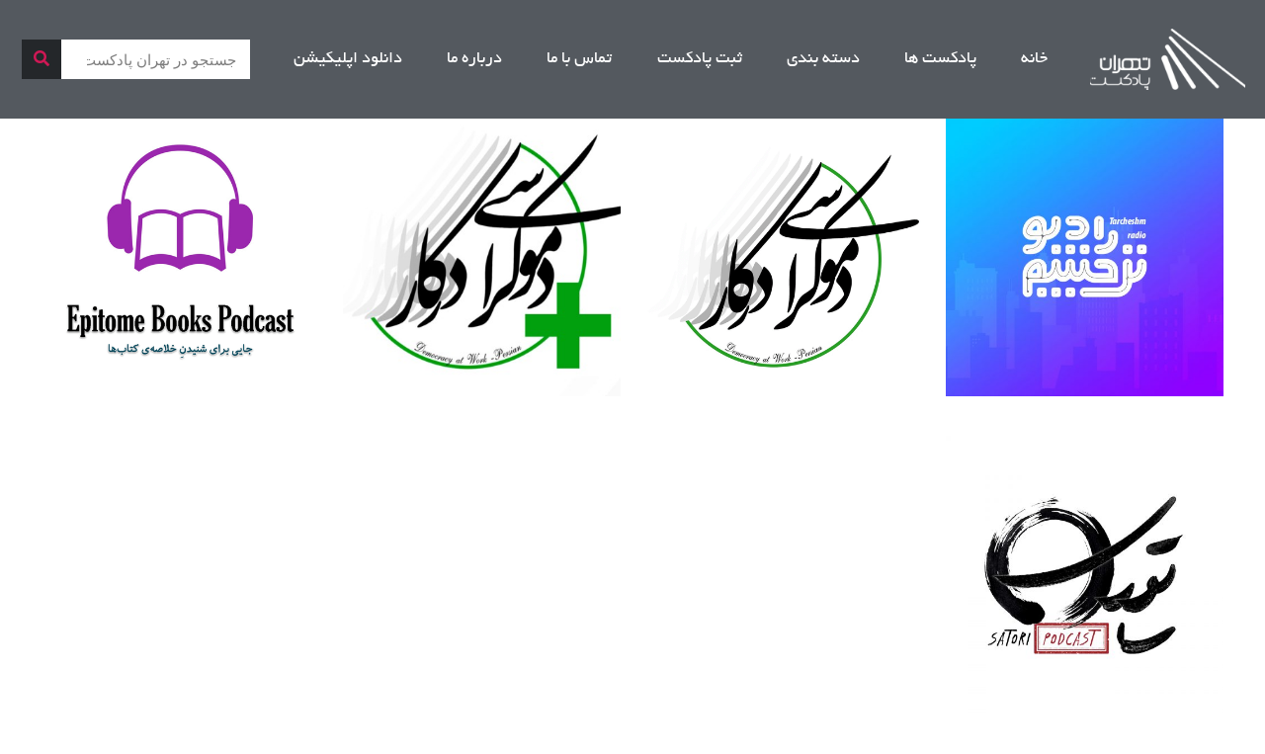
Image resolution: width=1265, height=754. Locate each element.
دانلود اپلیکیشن (348, 59)
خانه (1034, 59)
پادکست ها (940, 59)
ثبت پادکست (699, 59)
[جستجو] (41, 59)
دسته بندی (823, 59)
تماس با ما (579, 59)
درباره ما (474, 59)
